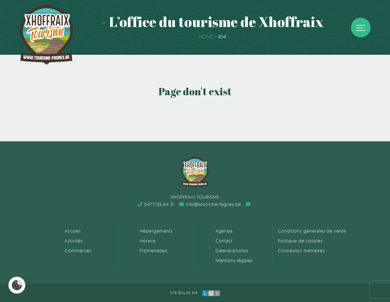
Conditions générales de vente (312, 231)
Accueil (73, 231)
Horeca (148, 241)
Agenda (224, 231)
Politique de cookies (300, 241)
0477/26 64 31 (156, 204)
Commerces (78, 250)
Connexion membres (301, 250)
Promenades (153, 250)
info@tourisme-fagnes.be (210, 204)
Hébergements (156, 231)
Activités (74, 241)
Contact (224, 241)
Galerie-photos (232, 250)
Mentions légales (234, 260)
